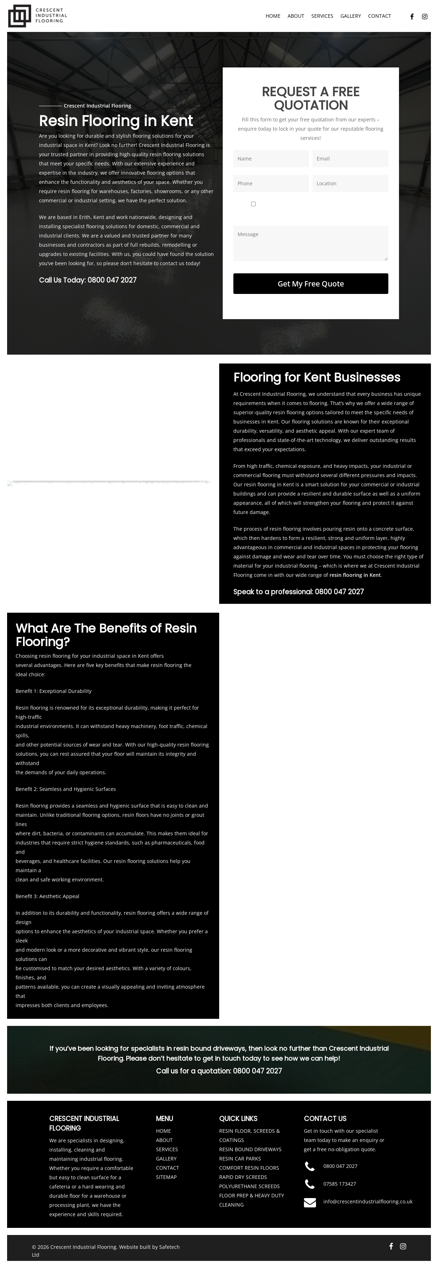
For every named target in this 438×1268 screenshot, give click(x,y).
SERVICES (167, 1144)
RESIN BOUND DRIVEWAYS (250, 1144)
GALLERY (166, 1153)
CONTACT (167, 1162)
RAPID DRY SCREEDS (243, 1172)
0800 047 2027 (112, 278)
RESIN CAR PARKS (240, 1153)
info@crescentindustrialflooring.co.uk (367, 1196)
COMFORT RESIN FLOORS (249, 1162)
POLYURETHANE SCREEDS (249, 1181)
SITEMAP (166, 1172)
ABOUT (164, 1135)
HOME (163, 1125)
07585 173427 (339, 1178)
